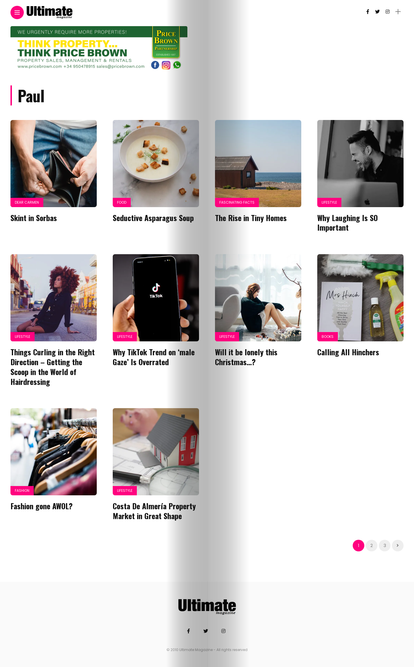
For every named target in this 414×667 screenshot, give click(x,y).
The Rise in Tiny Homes (251, 217)
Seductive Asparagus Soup (153, 217)
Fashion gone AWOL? (41, 506)
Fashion (22, 490)
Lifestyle (329, 202)
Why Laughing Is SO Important (347, 222)
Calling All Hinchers (348, 352)
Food (121, 202)
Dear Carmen (27, 202)
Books (328, 336)
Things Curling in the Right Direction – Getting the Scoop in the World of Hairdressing (52, 366)
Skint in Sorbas (33, 217)
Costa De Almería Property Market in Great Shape (154, 510)
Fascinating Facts (237, 202)
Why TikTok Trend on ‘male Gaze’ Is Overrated (154, 356)
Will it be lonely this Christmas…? (246, 356)
